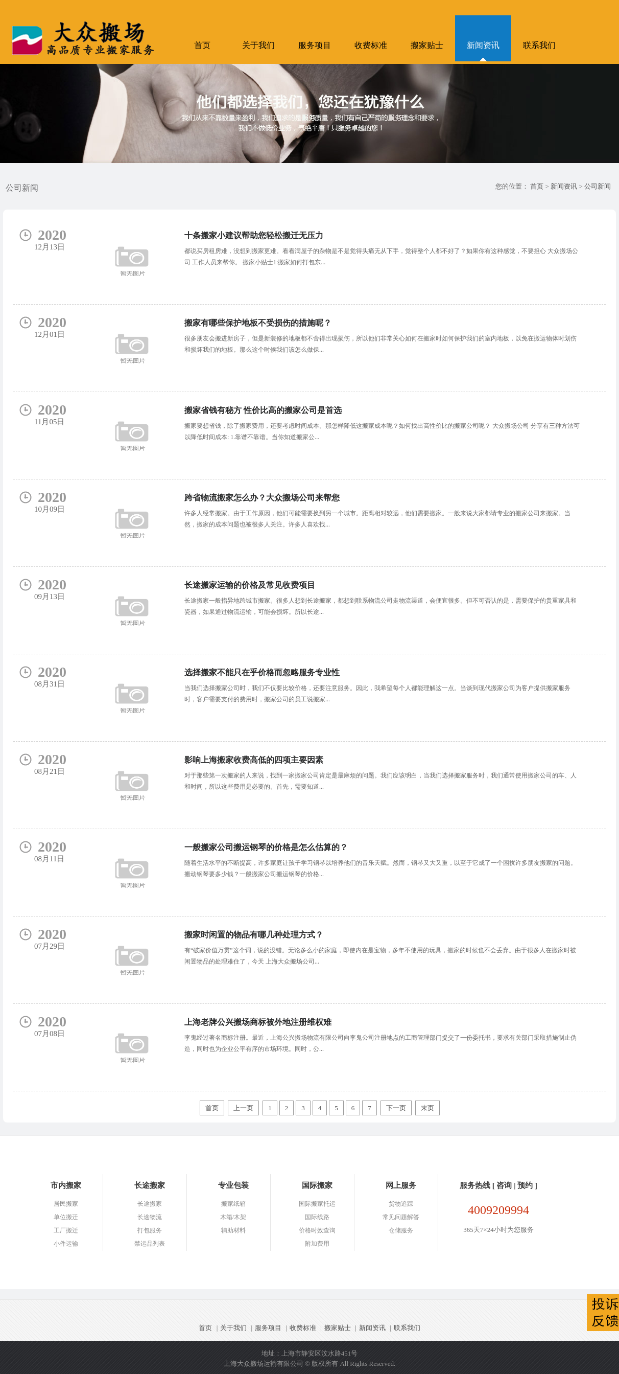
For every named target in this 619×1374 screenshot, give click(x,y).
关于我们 (258, 45)
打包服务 (149, 1230)
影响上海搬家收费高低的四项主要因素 (253, 759)
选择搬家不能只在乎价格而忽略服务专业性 (262, 672)
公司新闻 (597, 186)
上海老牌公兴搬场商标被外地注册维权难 (257, 1022)
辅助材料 (233, 1230)
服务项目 (314, 45)
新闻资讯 (483, 45)
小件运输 (66, 1243)
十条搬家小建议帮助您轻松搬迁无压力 (253, 235)
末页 (427, 1108)
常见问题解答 (401, 1217)
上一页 (243, 1108)
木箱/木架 (233, 1217)
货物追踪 (401, 1203)
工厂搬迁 (66, 1230)
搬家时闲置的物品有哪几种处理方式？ (253, 934)
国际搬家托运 (317, 1203)
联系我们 (539, 45)
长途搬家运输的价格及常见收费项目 (249, 585)
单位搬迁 (66, 1217)
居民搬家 (66, 1203)
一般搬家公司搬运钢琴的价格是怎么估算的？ (266, 847)
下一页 (396, 1108)
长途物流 (149, 1217)
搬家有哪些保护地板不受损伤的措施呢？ (257, 322)
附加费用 (317, 1243)
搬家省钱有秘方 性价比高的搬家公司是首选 (263, 410)
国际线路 (317, 1217)
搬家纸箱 (233, 1203)
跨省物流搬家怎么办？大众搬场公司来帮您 (262, 497)
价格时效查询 (317, 1230)
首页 (202, 45)
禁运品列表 (149, 1243)
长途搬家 (149, 1203)
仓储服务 (401, 1230)
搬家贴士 (427, 45)
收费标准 (370, 45)
